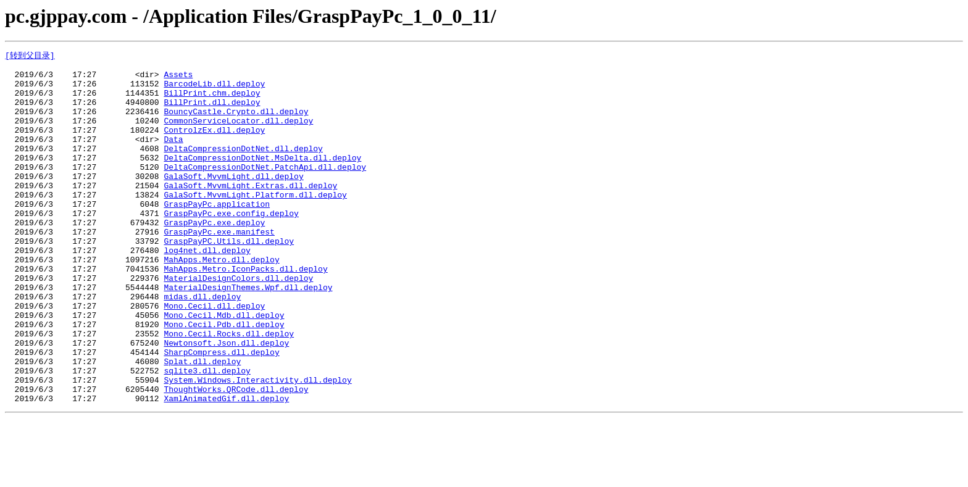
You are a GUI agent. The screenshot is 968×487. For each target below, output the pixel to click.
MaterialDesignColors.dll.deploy (238, 322)
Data (173, 156)
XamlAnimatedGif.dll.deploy (226, 467)
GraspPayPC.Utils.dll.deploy (229, 278)
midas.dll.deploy (202, 345)
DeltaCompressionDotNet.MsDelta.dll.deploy (262, 178)
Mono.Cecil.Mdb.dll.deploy (224, 367)
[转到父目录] (30, 55)
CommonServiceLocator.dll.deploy (238, 133)
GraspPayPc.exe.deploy (214, 256)
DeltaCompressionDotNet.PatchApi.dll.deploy (265, 189)
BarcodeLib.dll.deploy (214, 89)
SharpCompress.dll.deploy (221, 411)
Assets (178, 78)
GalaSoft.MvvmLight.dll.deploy (233, 200)
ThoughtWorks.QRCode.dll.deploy (236, 456)
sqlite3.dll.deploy (207, 433)
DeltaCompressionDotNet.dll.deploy (243, 167)
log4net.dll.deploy (207, 289)
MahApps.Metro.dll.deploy (221, 300)
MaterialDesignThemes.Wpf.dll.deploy (248, 333)
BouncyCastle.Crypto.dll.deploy (236, 122)
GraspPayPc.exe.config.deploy (231, 245)
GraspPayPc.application (217, 233)
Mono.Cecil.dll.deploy (214, 356)
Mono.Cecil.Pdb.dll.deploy (224, 378)
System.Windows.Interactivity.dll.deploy (257, 445)
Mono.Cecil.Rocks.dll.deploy (229, 389)
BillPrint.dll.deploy (212, 111)
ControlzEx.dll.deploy (214, 145)
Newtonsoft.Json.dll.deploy (226, 400)
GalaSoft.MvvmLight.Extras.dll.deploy (250, 211)
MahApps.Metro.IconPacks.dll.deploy (245, 311)
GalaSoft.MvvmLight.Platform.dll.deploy (255, 222)
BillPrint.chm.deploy (212, 100)
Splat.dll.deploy (202, 422)
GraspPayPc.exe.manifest (219, 267)
